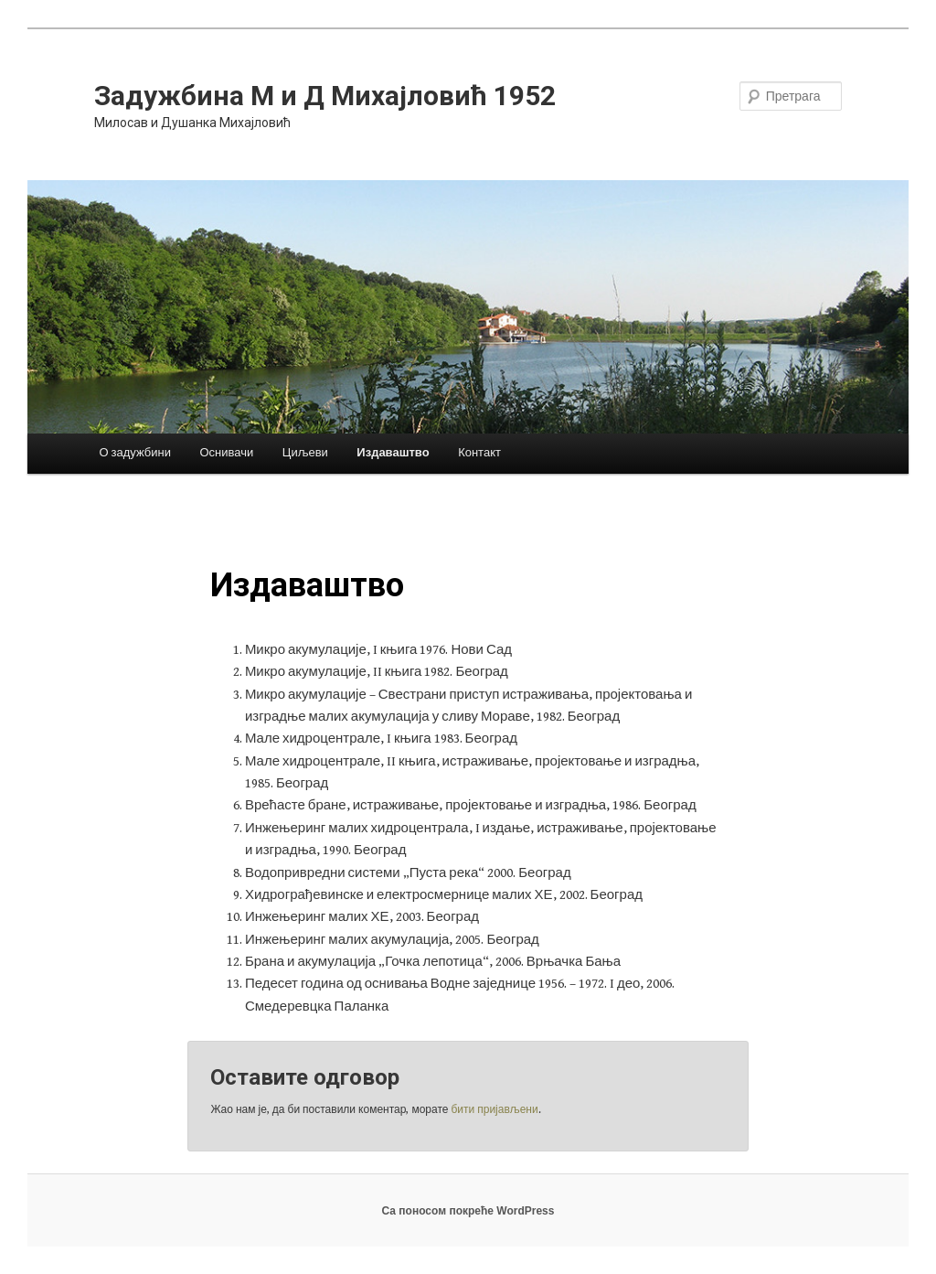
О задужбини (135, 453)
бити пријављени (494, 1110)
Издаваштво (392, 453)
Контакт (479, 453)
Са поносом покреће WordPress (468, 1210)
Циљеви (305, 453)
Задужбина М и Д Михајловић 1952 (325, 96)
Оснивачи (226, 453)
